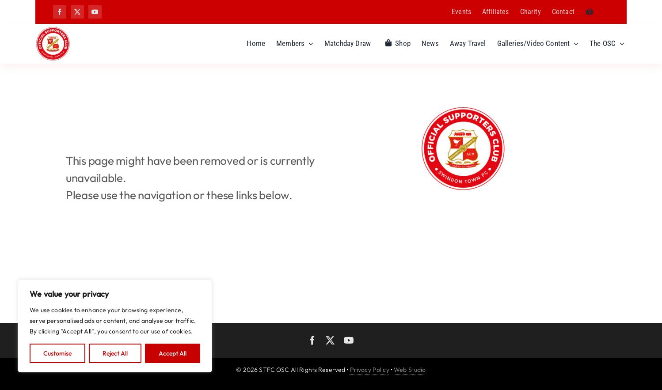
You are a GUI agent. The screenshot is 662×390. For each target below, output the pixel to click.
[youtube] (95, 12)
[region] (115, 326)
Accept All (172, 353)
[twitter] (77, 12)
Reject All (115, 353)
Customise (57, 353)
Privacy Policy (369, 370)
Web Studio (410, 370)
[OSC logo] (53, 29)
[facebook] (59, 12)
